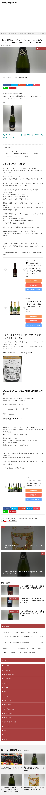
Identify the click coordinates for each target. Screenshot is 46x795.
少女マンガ (6, 735)
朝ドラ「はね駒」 (8, 704)
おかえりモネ (7, 665)
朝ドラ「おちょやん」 (9, 674)
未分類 (5, 739)
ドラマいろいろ (7, 726)
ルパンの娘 (6, 696)
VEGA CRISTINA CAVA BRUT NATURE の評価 (17, 156)
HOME (4, 33)
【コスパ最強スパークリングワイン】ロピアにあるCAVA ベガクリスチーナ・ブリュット (32, 613)
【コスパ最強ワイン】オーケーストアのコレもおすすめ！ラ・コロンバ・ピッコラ (21, 648)
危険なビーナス (7, 700)
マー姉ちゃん (7, 670)
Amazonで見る (33, 280)
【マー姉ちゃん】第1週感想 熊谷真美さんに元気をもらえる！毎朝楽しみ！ (20, 652)
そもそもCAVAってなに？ (12, 151)
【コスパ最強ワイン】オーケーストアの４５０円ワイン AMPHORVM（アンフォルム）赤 (32, 600)
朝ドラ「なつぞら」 (8, 717)
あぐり (5, 683)
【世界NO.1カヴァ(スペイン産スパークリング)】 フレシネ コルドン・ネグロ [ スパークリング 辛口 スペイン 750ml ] (33, 268)
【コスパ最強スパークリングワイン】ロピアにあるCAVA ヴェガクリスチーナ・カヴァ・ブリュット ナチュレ (22, 643)
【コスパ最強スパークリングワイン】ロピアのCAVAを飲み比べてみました (20, 632)
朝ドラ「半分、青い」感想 (10, 722)
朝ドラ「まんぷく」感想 (9, 713)
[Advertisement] (23, 18)
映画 (5, 730)
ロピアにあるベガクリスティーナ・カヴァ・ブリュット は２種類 (22, 153)
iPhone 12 (6, 687)
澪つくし (6, 691)
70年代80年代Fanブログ (10, 3)
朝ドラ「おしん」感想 (9, 709)
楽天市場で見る (33, 285)
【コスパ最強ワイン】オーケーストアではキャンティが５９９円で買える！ (32, 587)
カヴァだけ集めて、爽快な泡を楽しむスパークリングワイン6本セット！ (33, 483)
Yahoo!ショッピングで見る (33, 289)
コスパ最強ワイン (13, 33)
